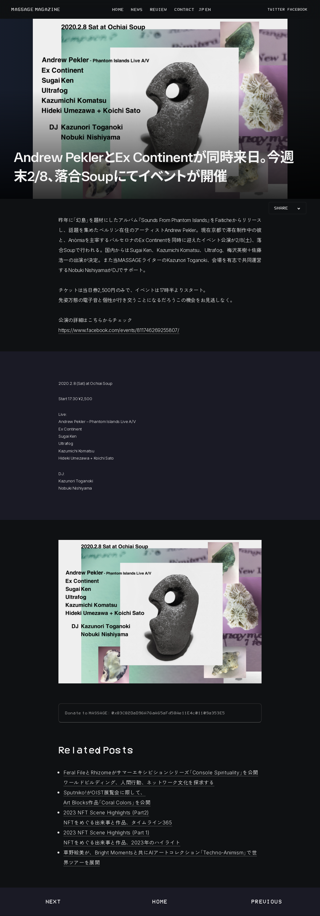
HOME (117, 9)
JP (201, 9)
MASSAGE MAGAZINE (35, 9)
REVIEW (158, 9)
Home (160, 901)
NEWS (136, 9)
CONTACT (184, 9)
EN (207, 9)
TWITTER (276, 9)
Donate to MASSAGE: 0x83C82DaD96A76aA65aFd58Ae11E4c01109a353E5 (145, 713)
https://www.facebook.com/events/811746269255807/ (118, 330)
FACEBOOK (298, 9)
